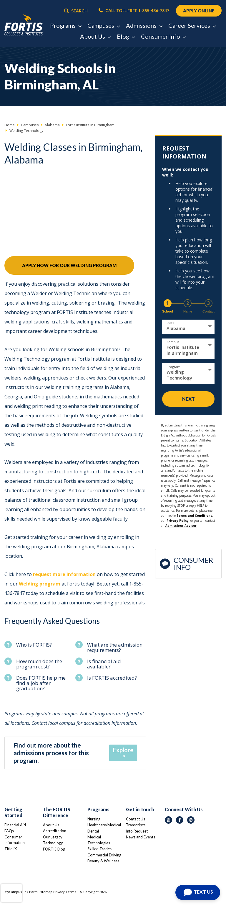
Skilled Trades (99, 848)
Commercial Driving (104, 855)
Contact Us (135, 819)
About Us (51, 824)
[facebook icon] (179, 820)
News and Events (140, 837)
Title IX (10, 848)
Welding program (39, 583)
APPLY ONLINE (199, 10)
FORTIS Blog (54, 849)
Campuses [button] (103, 25)
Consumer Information (14, 840)
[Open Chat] (197, 892)
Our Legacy (52, 837)
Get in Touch (140, 809)
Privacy (59, 891)
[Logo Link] (23, 25)
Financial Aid (15, 824)
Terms (71, 891)
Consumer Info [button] (163, 36)
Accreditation (54, 830)
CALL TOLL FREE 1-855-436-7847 (134, 10)
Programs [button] (65, 25)
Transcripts (135, 824)
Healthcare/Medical (104, 824)
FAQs (9, 830)
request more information (64, 574)
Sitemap (45, 891)
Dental (93, 831)
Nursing (93, 819)
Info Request (137, 831)
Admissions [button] (144, 25)
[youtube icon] (168, 820)
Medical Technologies (98, 840)
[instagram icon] (191, 820)
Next (188, 399)
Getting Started (13, 812)
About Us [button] (95, 36)
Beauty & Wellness (103, 860)
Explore (123, 749)
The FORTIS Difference (56, 812)
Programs (98, 809)
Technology (53, 842)
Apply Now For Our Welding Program (69, 265)
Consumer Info (186, 563)
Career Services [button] (192, 25)
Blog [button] (126, 36)
